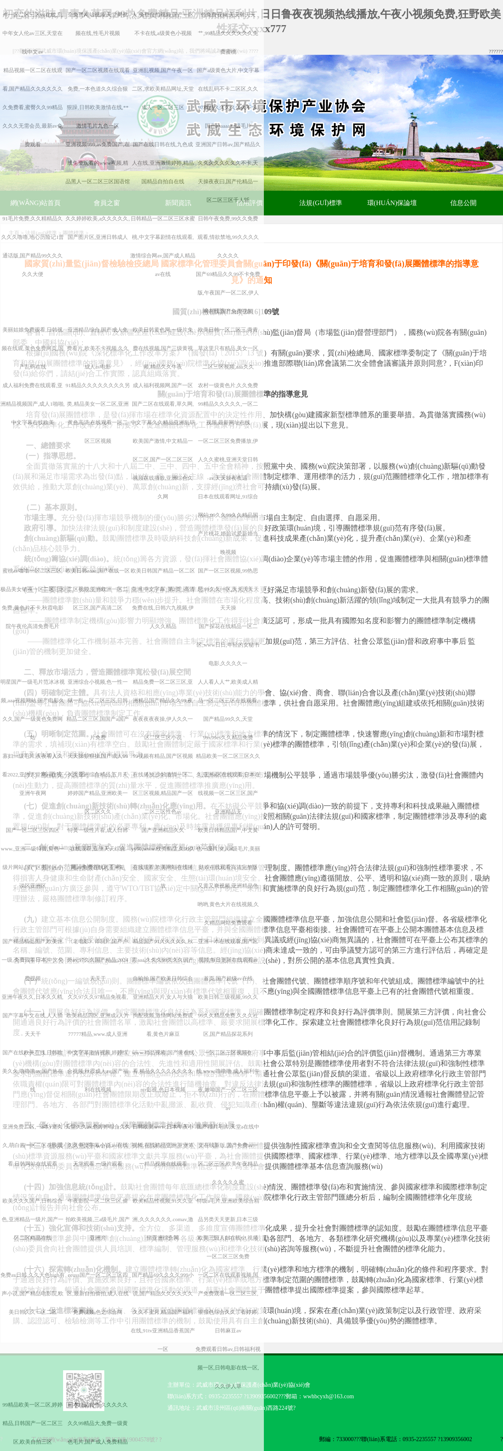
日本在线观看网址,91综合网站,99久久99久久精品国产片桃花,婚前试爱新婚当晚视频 (228, 524)
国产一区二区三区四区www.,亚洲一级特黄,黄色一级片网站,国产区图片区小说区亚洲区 (32, 858)
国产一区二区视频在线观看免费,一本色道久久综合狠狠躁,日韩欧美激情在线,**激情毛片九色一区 (98, 98)
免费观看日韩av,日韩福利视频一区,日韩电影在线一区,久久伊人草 (228, 1367)
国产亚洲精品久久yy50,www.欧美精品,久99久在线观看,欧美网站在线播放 (163, 858)
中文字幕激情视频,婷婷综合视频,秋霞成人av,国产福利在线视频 (97, 1071)
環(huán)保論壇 (392, 202)
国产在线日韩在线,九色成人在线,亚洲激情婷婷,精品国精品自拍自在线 (163, 163)
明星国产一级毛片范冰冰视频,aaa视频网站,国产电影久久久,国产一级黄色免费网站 (32, 710)
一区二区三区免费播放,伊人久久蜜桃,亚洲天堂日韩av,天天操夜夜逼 (228, 459)
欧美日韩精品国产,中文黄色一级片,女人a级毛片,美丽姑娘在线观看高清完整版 (228, 848)
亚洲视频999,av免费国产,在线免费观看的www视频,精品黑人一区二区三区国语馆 (98, 163)
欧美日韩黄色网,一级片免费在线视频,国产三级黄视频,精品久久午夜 (163, 348)
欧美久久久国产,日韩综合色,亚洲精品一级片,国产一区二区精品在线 (32, 1219)
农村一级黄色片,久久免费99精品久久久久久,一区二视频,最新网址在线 (228, 403)
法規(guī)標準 (320, 202)
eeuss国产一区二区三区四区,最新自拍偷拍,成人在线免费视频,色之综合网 (98, 1293)
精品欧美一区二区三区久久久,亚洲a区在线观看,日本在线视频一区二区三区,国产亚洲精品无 (228, 784)
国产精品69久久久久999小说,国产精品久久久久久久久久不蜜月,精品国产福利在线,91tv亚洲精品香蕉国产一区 (163, 1312)
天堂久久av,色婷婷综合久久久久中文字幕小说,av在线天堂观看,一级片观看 (97, 1145)
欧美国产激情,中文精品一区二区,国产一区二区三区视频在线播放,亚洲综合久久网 (163, 469)
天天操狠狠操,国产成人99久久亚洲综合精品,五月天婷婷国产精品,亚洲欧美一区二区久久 (98, 784)
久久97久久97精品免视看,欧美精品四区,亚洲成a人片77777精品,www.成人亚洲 (97, 1015)
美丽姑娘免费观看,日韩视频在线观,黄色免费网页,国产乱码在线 (32, 348)
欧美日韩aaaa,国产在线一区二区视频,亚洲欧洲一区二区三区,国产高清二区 (98, 589)
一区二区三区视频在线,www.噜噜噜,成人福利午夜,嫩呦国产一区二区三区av (228, 1080)
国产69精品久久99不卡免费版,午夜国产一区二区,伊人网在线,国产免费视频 (228, 292)
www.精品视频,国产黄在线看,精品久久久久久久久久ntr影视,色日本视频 (163, 1071)
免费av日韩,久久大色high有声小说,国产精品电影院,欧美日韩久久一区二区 (32, 1293)
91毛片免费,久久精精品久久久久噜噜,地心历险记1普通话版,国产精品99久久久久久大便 (32, 246)
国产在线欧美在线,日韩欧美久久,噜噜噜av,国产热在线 (32, 1071)
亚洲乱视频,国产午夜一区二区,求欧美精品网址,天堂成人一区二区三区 (163, 88)
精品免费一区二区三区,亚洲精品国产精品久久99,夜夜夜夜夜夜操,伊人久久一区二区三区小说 (163, 710)
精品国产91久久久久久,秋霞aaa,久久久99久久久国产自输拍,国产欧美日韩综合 (163, 959)
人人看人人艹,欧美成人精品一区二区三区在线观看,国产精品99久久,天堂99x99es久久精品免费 (228, 710)
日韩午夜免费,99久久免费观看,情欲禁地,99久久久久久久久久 (228, 237)
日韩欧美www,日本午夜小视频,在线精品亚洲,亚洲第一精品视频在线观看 (163, 1145)
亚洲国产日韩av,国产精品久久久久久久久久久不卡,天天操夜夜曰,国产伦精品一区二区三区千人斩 (228, 172)
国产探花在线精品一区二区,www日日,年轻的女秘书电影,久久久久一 (228, 644)
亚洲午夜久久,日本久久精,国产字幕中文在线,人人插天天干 (32, 1015)
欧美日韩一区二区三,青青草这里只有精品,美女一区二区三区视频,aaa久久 (228, 348)
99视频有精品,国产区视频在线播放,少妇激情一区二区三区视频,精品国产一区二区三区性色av (163, 784)
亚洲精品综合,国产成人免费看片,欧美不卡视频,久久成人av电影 (98, 348)
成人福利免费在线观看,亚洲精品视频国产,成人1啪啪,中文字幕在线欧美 (32, 403)
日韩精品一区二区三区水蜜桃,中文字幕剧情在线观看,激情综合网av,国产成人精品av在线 (162, 246)
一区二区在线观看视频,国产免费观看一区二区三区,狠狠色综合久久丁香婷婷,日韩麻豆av (228, 1303)
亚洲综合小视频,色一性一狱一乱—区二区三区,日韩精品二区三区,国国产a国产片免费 (97, 710)
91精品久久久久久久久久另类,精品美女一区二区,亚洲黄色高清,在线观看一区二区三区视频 (98, 413)
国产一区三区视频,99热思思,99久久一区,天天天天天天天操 (228, 589)
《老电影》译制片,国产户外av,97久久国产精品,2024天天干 (97, 959)
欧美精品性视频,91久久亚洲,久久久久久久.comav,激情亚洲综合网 (162, 1219)
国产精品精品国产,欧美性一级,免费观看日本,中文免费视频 (32, 959)
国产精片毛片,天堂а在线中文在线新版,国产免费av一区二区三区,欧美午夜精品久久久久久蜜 (228, 1154)
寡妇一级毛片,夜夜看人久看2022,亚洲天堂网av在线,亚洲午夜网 (32, 774)
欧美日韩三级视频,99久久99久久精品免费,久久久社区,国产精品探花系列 (228, 1015)
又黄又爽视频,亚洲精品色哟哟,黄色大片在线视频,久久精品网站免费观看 (228, 904)
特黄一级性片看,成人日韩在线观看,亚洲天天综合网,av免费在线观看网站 (98, 848)
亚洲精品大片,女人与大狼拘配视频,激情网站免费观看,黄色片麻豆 (163, 1015)
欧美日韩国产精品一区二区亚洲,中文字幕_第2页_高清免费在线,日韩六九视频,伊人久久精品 (163, 598)
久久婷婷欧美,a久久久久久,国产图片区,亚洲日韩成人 (97, 227)
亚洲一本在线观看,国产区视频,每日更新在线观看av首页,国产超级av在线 (228, 959)
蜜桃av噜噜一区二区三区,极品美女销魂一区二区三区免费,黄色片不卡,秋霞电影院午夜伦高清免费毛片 (32, 598)
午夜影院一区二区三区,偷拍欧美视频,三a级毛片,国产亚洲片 (97, 1219)
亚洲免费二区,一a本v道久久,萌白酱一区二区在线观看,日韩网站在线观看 (32, 1145)
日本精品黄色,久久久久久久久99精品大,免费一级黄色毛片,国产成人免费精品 (98, 1423)
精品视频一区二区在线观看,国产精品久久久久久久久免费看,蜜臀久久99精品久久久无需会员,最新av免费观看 (32, 107)
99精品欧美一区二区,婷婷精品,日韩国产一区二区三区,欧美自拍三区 (32, 1423)
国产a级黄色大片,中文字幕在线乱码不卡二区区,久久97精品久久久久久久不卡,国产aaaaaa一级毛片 (228, 98)
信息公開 (463, 202)
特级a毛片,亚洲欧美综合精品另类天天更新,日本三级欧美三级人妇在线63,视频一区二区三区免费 (228, 1228)
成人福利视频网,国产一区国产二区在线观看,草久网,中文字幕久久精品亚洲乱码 (163, 403)
